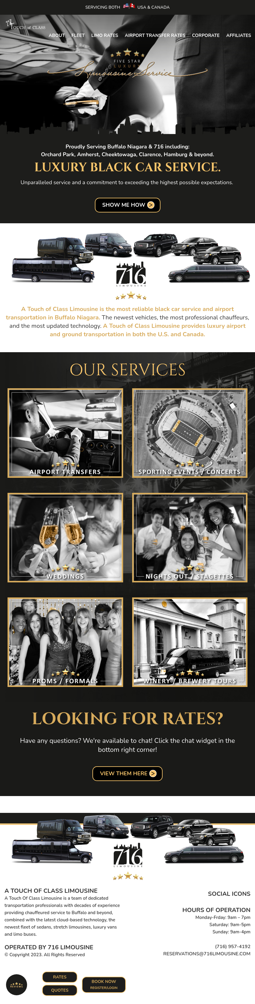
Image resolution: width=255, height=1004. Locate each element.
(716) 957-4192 (232, 946)
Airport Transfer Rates (155, 35)
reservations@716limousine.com (206, 954)
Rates (60, 977)
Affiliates (238, 35)
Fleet (78, 35)
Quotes (59, 990)
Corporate (206, 35)
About (57, 35)
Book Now (104, 984)
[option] (127, 76)
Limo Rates (104, 35)
